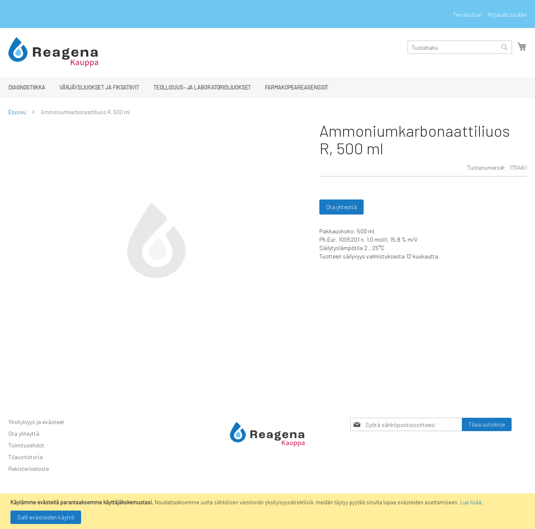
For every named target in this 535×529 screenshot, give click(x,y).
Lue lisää (471, 502)
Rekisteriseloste (28, 468)
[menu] (267, 87)
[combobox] (460, 47)
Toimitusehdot (26, 445)
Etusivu (17, 112)
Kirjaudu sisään (507, 14)
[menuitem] (26, 87)
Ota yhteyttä (23, 433)
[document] (268, 511)
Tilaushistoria (25, 456)
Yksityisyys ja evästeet (36, 421)
